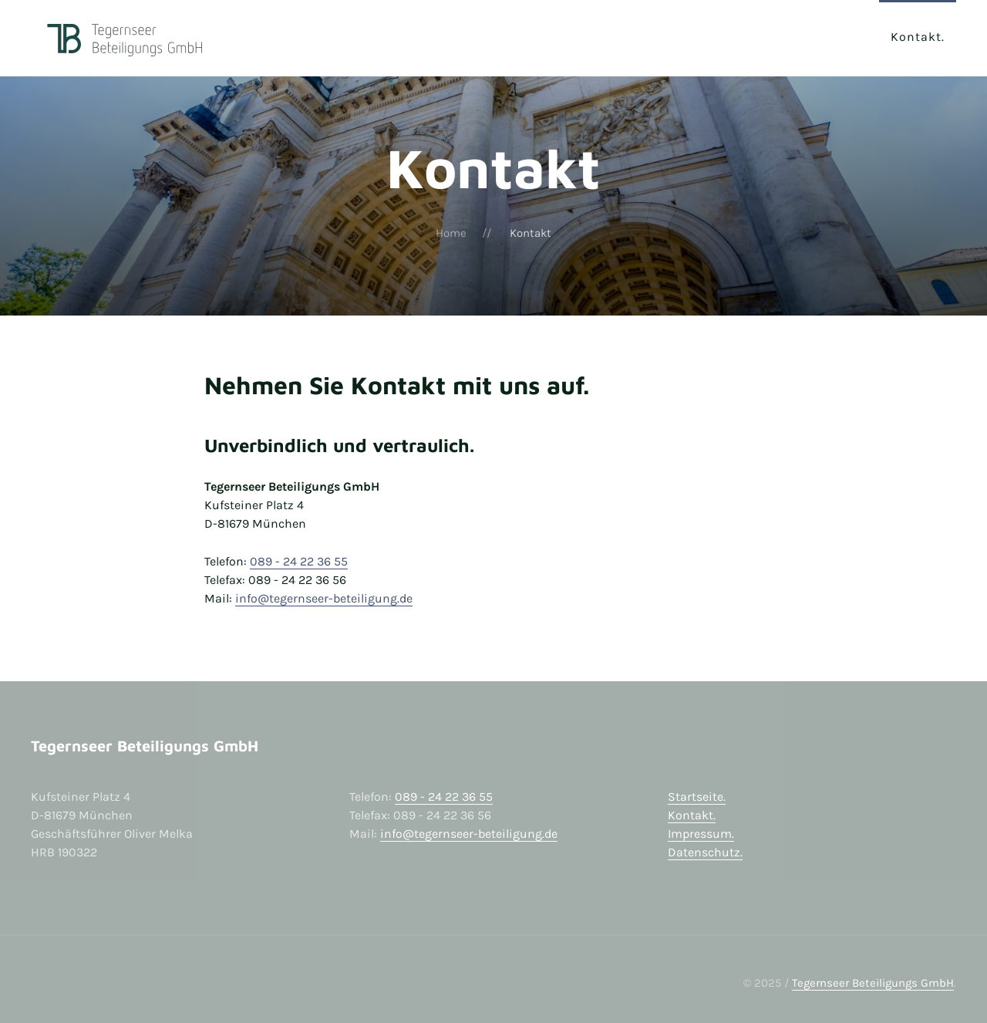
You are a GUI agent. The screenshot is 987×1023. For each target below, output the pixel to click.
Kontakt (916, 36)
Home (451, 233)
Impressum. (701, 833)
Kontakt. (692, 815)
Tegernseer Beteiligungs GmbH (873, 983)
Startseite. (697, 796)
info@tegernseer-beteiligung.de (324, 598)
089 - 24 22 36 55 (299, 561)
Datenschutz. (705, 852)
